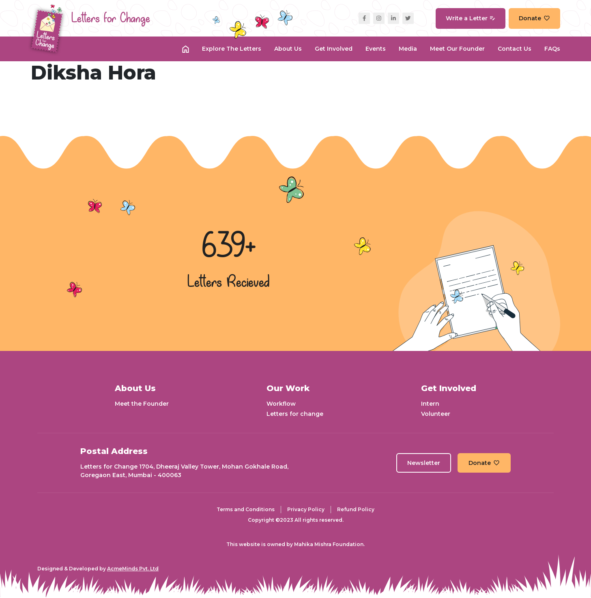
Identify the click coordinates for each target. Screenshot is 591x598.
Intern (430, 403)
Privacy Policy (306, 509)
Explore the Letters (231, 48)
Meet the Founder (142, 403)
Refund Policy (355, 509)
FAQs (552, 48)
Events (375, 48)
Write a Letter (470, 18)
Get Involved (333, 48)
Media (408, 48)
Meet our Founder (457, 48)
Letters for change (294, 413)
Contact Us (514, 48)
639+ (229, 247)
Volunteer (435, 413)
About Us (288, 48)
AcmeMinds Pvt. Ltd (133, 569)
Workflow (281, 403)
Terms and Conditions (246, 509)
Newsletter (423, 463)
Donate (534, 18)
